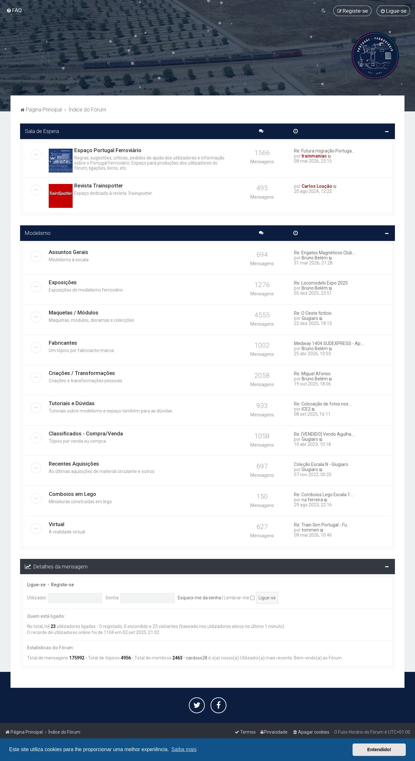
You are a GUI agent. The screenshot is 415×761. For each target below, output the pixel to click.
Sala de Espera (42, 130)
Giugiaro (310, 317)
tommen (310, 529)
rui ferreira (312, 499)
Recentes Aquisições (74, 463)
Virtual (56, 523)
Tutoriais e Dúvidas (72, 402)
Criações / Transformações (82, 372)
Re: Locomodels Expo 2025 (321, 282)
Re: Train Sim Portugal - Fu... (322, 524)
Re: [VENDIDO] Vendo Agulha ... (324, 433)
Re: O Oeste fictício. (313, 312)
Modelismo (38, 232)
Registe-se (62, 584)
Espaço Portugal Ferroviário (107, 149)
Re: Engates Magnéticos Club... (324, 252)
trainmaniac (314, 155)
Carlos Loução (317, 185)
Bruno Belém (315, 257)
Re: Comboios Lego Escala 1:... (324, 494)
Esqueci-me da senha (199, 597)
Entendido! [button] (379, 749)
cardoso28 (196, 657)
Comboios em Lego (72, 493)
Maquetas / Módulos (73, 312)
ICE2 (306, 408)
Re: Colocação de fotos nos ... (323, 403)
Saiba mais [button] (184, 749)
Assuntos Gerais (68, 251)
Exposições (63, 281)
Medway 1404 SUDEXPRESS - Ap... (328, 342)
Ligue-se (36, 584)
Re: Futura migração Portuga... (324, 150)
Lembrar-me (239, 597)
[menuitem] (14, 10)
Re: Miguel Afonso (312, 373)
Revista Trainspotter (98, 185)
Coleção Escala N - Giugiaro (321, 463)
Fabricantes (63, 342)
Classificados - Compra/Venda (86, 433)
